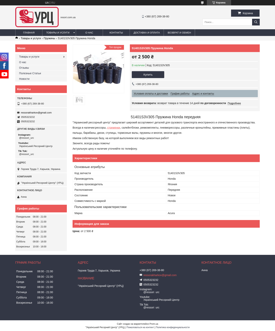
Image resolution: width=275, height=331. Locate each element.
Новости (24, 78)
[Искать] (256, 22)
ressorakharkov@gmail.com (36, 112)
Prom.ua (154, 324)
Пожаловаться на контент (140, 327)
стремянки (113, 127)
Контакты (116, 32)
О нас (89, 32)
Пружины (49, 38)
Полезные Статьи (30, 73)
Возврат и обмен (179, 32)
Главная (29, 32)
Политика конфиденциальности (173, 327)
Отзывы (24, 67)
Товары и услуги (58, 32)
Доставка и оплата (147, 32)
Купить (147, 74)
